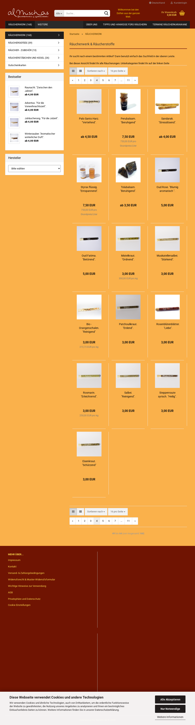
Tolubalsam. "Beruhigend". (128, 189)
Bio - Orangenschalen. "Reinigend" (89, 328)
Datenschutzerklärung (107, 709)
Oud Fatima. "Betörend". (89, 257)
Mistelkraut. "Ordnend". (128, 257)
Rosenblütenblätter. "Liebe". (168, 326)
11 (128, 80)
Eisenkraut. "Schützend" (89, 463)
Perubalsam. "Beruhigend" (128, 120)
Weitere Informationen (170, 717)
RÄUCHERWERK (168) (20, 24)
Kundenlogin (179, 3)
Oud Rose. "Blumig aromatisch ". (167, 189)
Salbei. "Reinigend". (128, 394)
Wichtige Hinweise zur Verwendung (27, 586)
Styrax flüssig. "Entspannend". (89, 189)
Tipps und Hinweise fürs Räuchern (125, 24)
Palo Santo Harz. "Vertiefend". (89, 120)
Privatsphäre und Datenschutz (24, 598)
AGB (10, 592)
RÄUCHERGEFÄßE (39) (20, 42)
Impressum (14, 560)
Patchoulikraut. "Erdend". (128, 326)
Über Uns (91, 24)
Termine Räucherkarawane (170, 24)
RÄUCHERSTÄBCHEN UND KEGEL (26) (28, 57)
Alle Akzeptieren (170, 699)
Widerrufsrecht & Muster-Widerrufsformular (31, 579)
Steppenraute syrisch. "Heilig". (167, 394)
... (121, 80)
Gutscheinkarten (17, 65)
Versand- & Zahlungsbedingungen (26, 573)
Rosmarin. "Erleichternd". (89, 394)
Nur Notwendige (170, 708)
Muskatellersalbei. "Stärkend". (167, 257)
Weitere (43, 24)
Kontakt (12, 566)
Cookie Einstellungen (19, 605)
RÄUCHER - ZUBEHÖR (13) (22, 50)
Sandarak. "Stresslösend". (167, 120)
